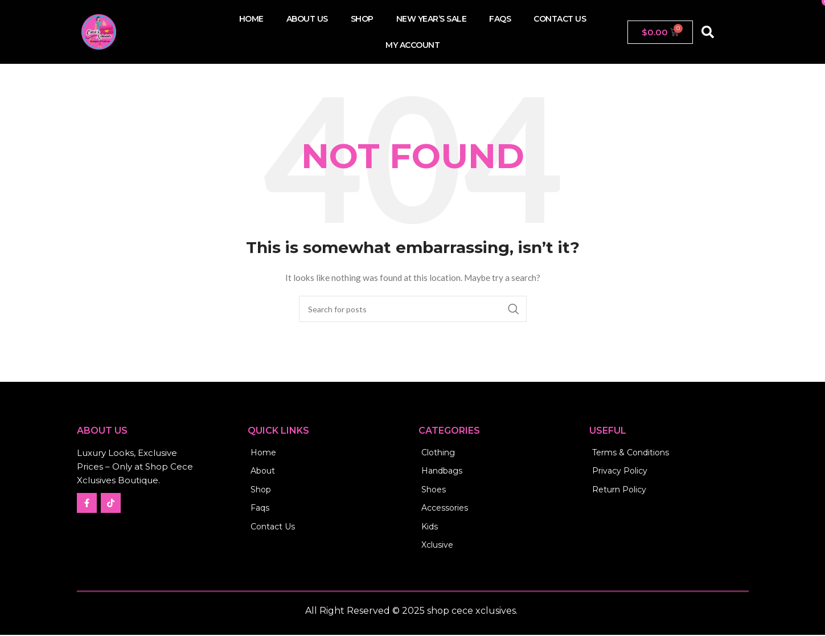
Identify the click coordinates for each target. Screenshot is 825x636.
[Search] (413, 309)
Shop (362, 19)
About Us (307, 19)
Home (251, 19)
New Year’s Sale (431, 19)
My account (412, 45)
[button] (707, 32)
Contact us (559, 19)
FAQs (500, 19)
